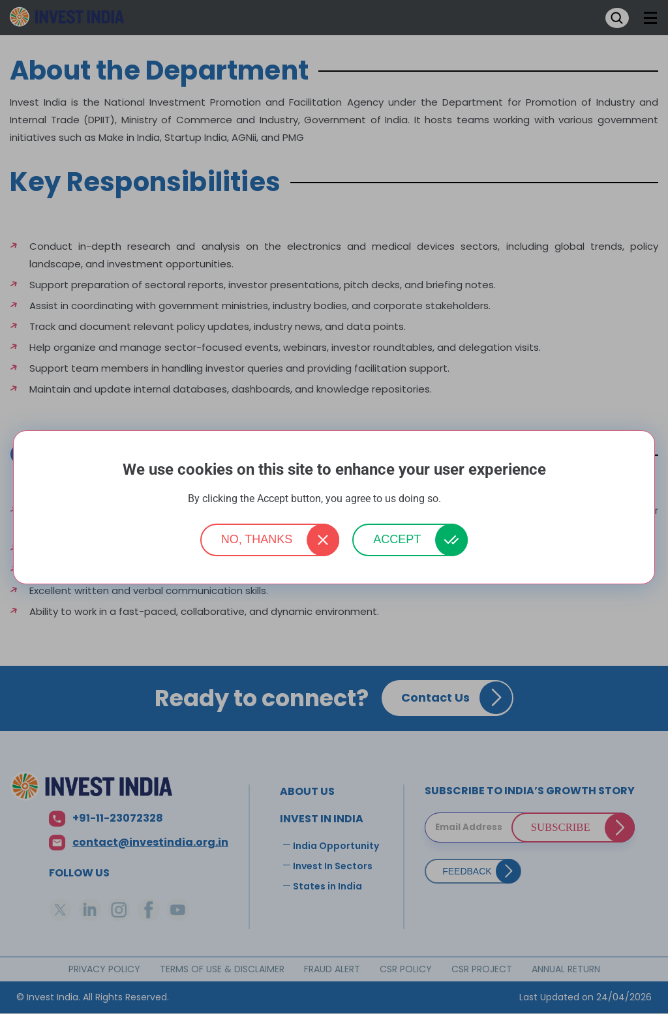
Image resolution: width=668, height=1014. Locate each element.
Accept (397, 539)
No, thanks (257, 539)
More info (462, 499)
